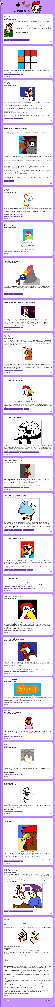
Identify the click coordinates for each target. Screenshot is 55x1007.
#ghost (20, 529)
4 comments (7, 42)
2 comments (7, 76)
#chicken (12, 39)
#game (11, 993)
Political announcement (12, 261)
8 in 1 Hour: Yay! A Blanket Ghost (15, 496)
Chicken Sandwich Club (11, 871)
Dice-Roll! (7, 920)
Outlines (6, 191)
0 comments (7, 120)
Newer (7, 1000)
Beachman (7, 821)
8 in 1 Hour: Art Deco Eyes (12, 597)
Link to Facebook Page (9, 111)
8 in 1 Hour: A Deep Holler (12, 417)
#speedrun (26, 409)
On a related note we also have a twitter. (13, 115)
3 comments (7, 218)
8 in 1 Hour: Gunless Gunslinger (14, 639)
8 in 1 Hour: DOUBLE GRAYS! (13, 461)
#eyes (10, 630)
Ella (6, 291)
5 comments (7, 372)
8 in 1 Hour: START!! (10, 680)
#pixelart (26, 588)
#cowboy (11, 671)
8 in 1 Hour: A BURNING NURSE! (14, 538)
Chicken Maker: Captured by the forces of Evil (19, 302)
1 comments (7, 253)
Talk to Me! (7, 337)
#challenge (6, 39)
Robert (24, 923)
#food (17, 911)
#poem (25, 251)
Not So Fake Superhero (11, 226)
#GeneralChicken (20, 39)
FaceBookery (8, 84)
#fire (10, 569)
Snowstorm (7, 746)
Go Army (6, 18)
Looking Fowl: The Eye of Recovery (15, 128)
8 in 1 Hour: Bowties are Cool (13, 380)
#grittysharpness (22, 452)
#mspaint (27, 39)
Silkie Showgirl (8, 783)
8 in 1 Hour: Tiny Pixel (11, 578)
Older (48, 1000)
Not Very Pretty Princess (12, 712)
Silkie (9, 804)
